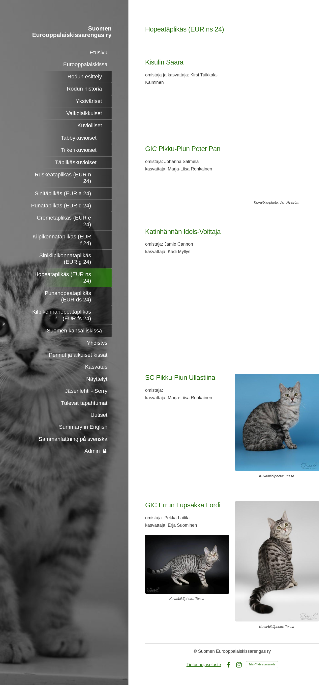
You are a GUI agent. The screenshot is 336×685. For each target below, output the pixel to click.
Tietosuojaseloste (203, 664)
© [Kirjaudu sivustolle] (196, 651)
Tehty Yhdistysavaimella (262, 664)
